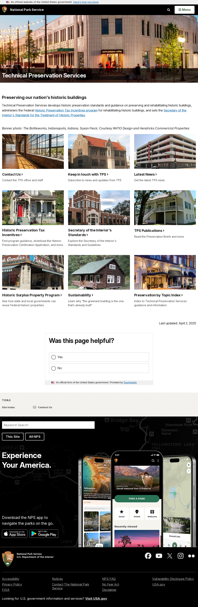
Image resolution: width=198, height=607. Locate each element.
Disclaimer (109, 590)
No (59, 368)
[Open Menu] (185, 10)
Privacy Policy (12, 584)
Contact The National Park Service (70, 586)
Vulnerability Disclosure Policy (173, 579)
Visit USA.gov (96, 598)
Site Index (8, 407)
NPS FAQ (109, 579)
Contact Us (42, 407)
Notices (57, 579)
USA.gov (158, 584)
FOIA (5, 590)
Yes (60, 357)
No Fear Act (110, 584)
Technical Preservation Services (44, 75)
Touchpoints (130, 382)
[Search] (48, 425)
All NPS (34, 437)
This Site (13, 437)
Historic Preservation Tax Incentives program (66, 110)
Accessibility (10, 579)
